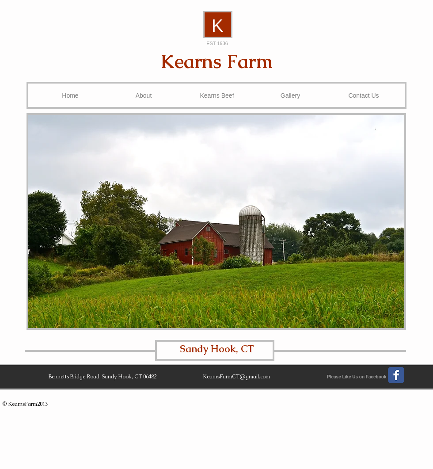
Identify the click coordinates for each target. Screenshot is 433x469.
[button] (216, 221)
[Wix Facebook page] (396, 375)
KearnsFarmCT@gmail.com (236, 376)
